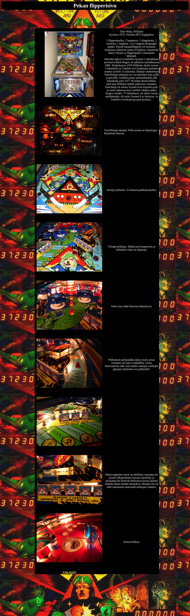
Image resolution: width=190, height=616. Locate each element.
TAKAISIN (69, 572)
